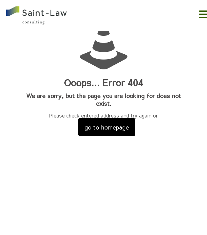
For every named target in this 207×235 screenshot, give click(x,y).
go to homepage (106, 127)
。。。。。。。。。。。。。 (45, 16)
